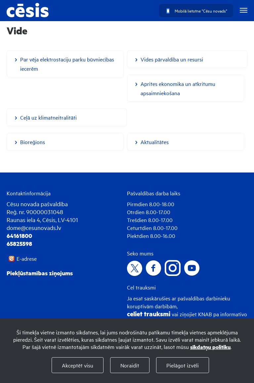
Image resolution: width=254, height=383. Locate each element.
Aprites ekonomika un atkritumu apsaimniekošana (178, 88)
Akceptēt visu (77, 365)
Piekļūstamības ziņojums (40, 273)
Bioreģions (32, 141)
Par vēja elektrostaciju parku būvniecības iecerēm (67, 64)
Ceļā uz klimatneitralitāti (48, 117)
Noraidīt (129, 365)
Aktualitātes (155, 141)
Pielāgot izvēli (182, 365)
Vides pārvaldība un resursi (172, 59)
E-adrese (27, 258)
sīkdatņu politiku (210, 347)
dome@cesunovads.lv (34, 227)
